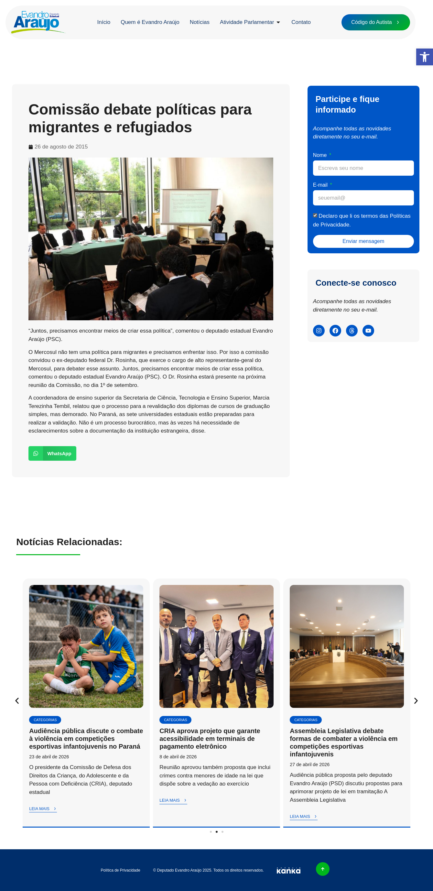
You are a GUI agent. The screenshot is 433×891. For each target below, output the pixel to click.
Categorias (45, 720)
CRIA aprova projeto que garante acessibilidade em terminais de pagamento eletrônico (209, 738)
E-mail (321, 185)
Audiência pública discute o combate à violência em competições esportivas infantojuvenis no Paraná (86, 738)
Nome (320, 155)
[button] (424, 57)
